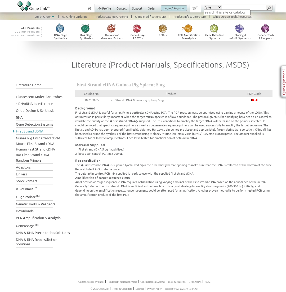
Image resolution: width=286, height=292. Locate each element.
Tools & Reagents (177, 282)
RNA (19, 117)
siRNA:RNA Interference (34, 103)
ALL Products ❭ (32, 28)
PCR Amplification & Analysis (38, 217)
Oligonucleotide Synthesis (91, 282)
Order (151, 8)
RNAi (208, 282)
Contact (122, 8)
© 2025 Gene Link (100, 288)
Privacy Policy (154, 288)
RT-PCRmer (26, 188)
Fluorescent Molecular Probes (39, 96)
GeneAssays (27, 225)
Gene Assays (195, 282)
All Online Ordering (74, 16)
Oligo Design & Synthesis (35, 110)
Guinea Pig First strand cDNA (38, 138)
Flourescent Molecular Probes (122, 282)
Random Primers (29, 160)
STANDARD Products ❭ (27, 35)
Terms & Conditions (122, 288)
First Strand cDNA (29, 131)
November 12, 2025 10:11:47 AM (181, 288)
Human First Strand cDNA (35, 149)
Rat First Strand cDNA (33, 154)
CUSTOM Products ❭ (29, 31)
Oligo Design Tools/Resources (232, 16)
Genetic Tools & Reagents (35, 204)
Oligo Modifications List (150, 16)
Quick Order (45, 16)
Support (137, 8)
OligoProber (28, 196)
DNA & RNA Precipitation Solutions (43, 232)
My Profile (104, 8)
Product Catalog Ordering (111, 16)
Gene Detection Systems (34, 124)
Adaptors (23, 167)
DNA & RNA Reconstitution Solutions (36, 241)
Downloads (25, 211)
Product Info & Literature (189, 16)
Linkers (21, 174)
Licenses (140, 288)
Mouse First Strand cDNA (35, 143)
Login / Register (174, 8)
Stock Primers (26, 181)
